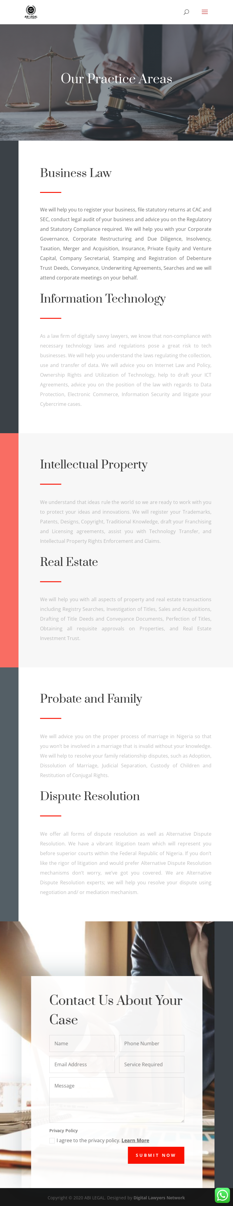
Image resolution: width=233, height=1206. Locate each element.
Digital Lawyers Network (159, 1198)
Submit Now (161, 1155)
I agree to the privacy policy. (104, 1140)
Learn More (140, 1140)
